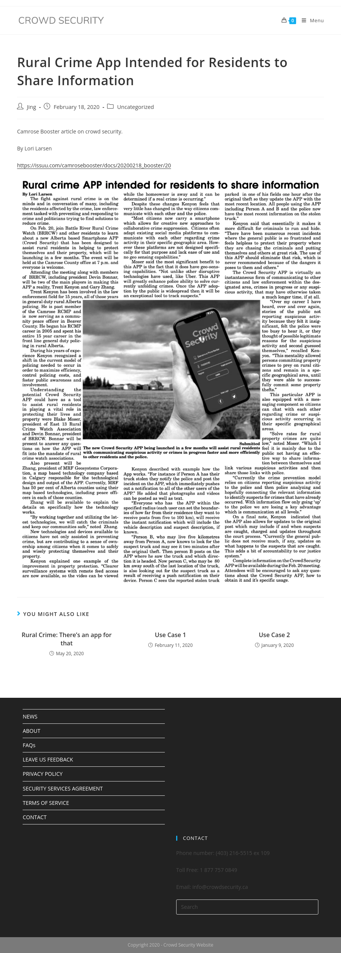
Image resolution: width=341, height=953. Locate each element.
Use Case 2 (274, 635)
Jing (31, 106)
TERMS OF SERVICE (46, 802)
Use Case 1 (170, 635)
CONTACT (34, 817)
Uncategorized (135, 106)
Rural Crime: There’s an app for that (67, 639)
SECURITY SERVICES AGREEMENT (63, 788)
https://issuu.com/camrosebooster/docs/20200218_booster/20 (94, 165)
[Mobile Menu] (310, 20)
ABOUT (31, 730)
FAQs (29, 745)
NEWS (30, 716)
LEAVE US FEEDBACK (48, 759)
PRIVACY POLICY (43, 773)
